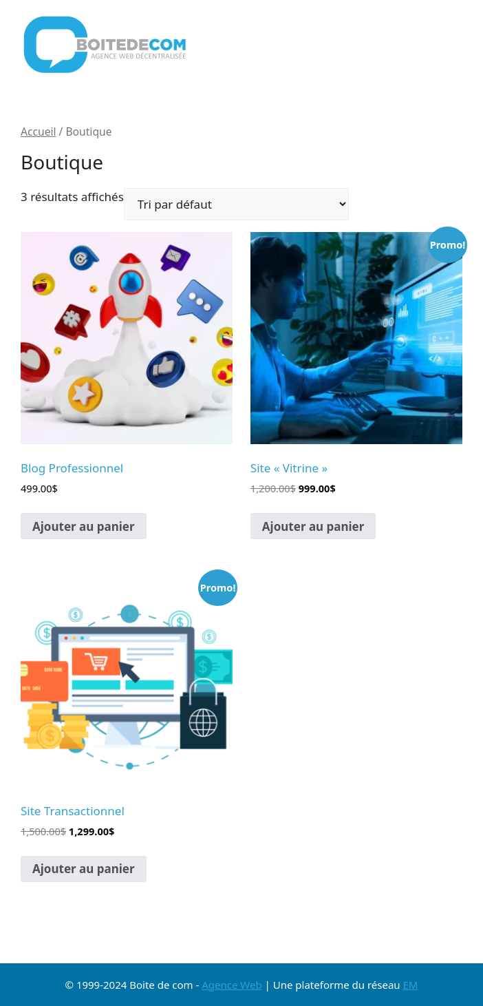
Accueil (38, 131)
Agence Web (231, 985)
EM (410, 985)
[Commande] (236, 204)
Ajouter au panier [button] (83, 526)
